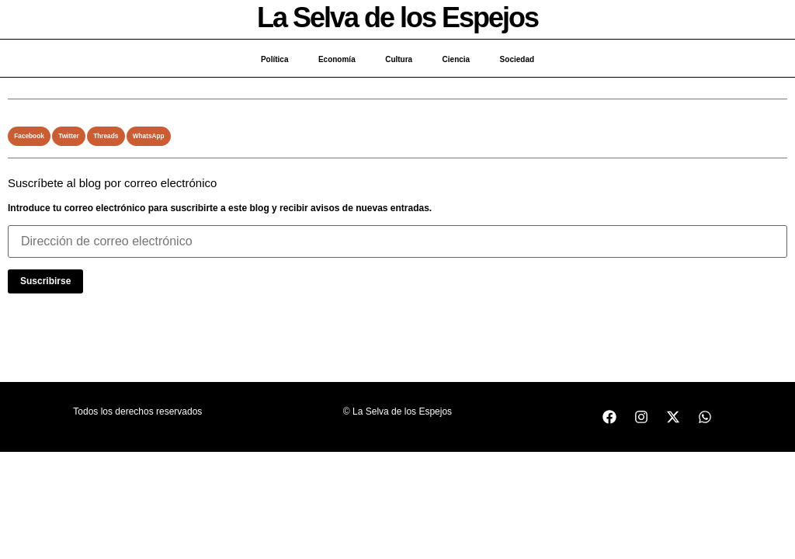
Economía (335, 59)
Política (272, 59)
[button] (29, 136)
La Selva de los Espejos (397, 17)
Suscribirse (45, 281)
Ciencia (457, 59)
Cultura (398, 59)
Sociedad (519, 59)
